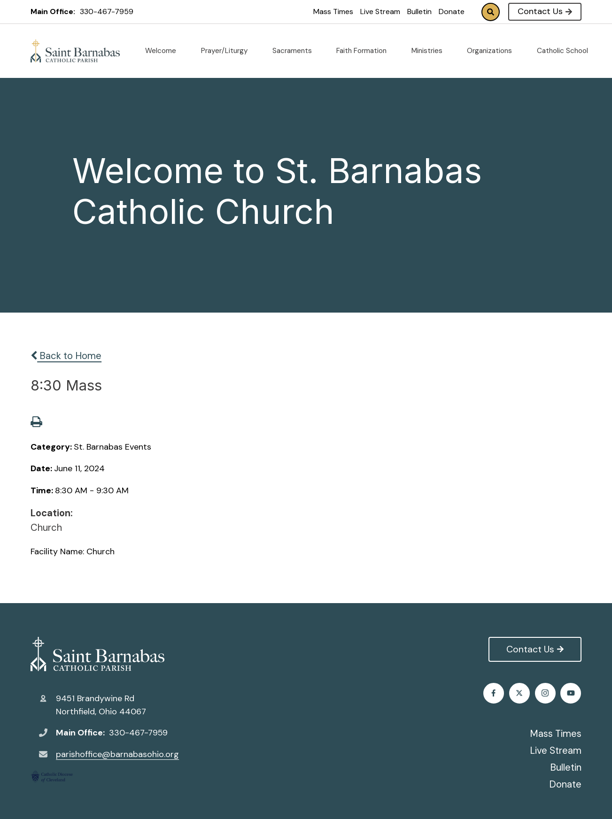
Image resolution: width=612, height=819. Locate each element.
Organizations (493, 50)
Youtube (571, 693)
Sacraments (295, 50)
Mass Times (333, 11)
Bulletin (419, 11)
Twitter (519, 693)
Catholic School (566, 50)
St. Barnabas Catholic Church (97, 654)
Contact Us (545, 11)
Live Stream (380, 11)
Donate (452, 11)
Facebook (494, 693)
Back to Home (66, 356)
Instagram (545, 693)
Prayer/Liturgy (228, 50)
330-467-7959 (106, 11)
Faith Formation (365, 50)
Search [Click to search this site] (490, 11)
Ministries (430, 50)
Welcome (164, 50)
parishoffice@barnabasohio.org (117, 754)
